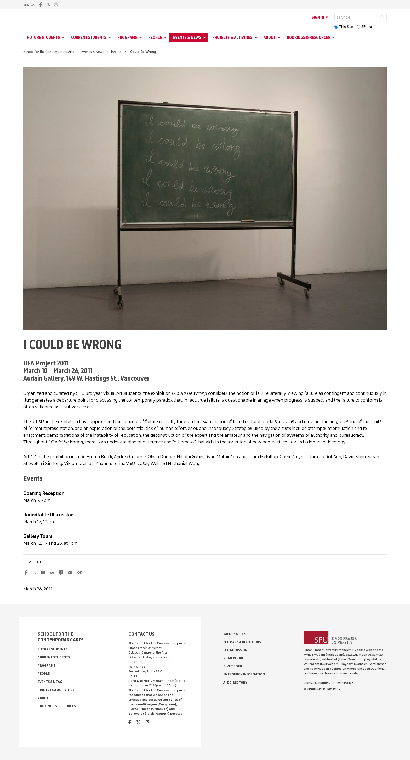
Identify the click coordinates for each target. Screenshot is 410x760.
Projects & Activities (232, 37)
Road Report (234, 658)
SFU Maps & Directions (242, 642)
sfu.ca (29, 5)
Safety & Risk (234, 634)
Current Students (88, 37)
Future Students (43, 37)
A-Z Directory (235, 682)
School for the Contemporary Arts (48, 52)
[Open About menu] (280, 37)
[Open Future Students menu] (64, 37)
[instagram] (56, 4)
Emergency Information (244, 674)
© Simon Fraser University (322, 689)
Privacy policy (343, 683)
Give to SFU (232, 666)
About (270, 37)
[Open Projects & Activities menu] (256, 37)
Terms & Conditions (317, 683)
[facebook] (40, 4)
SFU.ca (366, 27)
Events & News (187, 37)
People (155, 37)
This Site (346, 27)
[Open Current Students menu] (110, 37)
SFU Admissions (236, 650)
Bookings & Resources (308, 37)
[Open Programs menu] (141, 37)
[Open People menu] (166, 37)
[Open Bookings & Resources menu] (334, 37)
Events (116, 52)
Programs (127, 37)
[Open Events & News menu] (205, 37)
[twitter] (48, 4)
